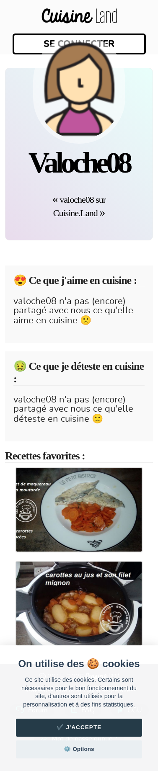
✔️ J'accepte (79, 727)
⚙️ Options (79, 749)
